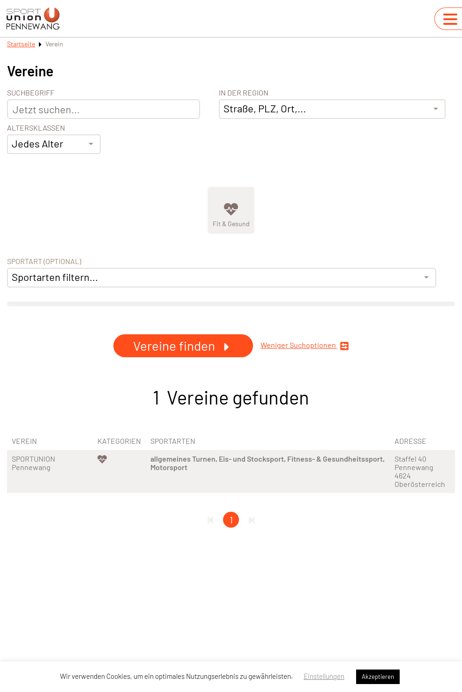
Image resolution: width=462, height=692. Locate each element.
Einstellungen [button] (324, 676)
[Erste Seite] (210, 520)
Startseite (21, 44)
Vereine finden (183, 345)
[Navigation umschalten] (450, 19)
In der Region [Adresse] (243, 92)
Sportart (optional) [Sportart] (44, 261)
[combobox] (54, 144)
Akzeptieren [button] (378, 676)
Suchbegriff (30, 92)
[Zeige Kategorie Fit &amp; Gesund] (231, 210)
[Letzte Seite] (252, 520)
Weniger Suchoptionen (305, 346)
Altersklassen (36, 128)
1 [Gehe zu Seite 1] (231, 519)
